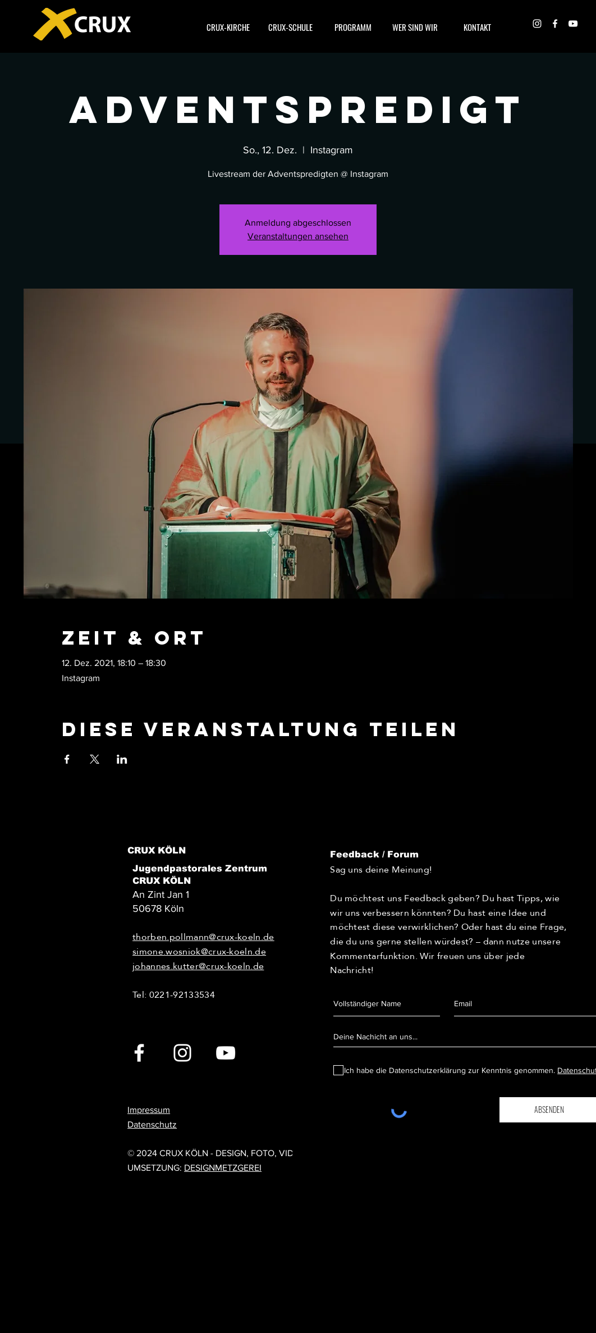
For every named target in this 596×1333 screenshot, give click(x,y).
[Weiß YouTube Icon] (573, 23)
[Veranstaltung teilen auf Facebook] (67, 759)
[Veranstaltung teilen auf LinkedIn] (122, 759)
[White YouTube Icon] (225, 1053)
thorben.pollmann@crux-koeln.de (203, 937)
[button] (415, 27)
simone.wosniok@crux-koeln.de (199, 951)
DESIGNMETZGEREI (223, 1167)
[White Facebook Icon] (555, 23)
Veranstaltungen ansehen (298, 236)
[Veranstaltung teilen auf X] (94, 759)
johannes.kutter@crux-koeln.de (198, 966)
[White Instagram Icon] (537, 23)
